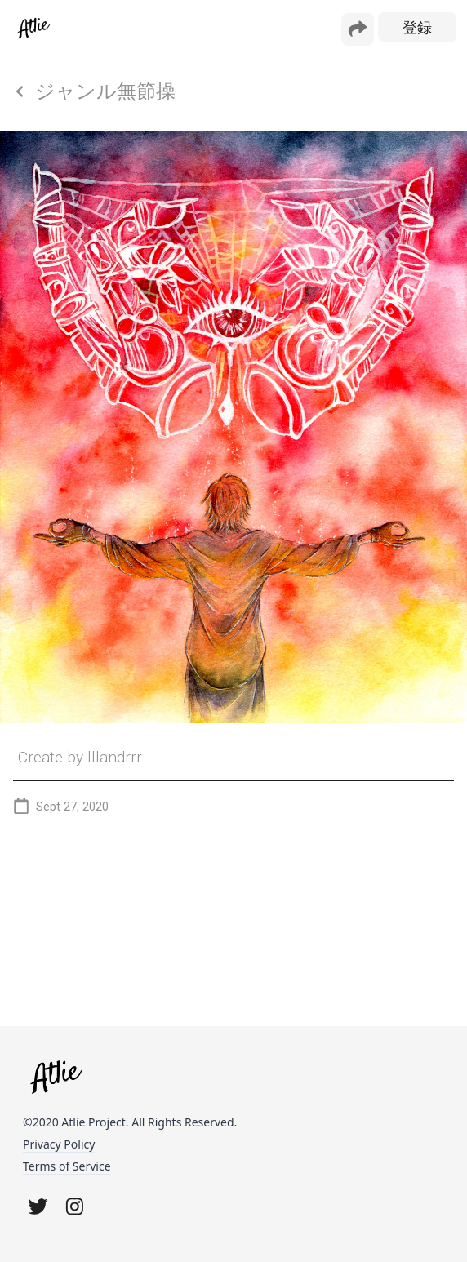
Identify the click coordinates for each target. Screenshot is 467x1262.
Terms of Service (67, 1166)
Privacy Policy (59, 1144)
